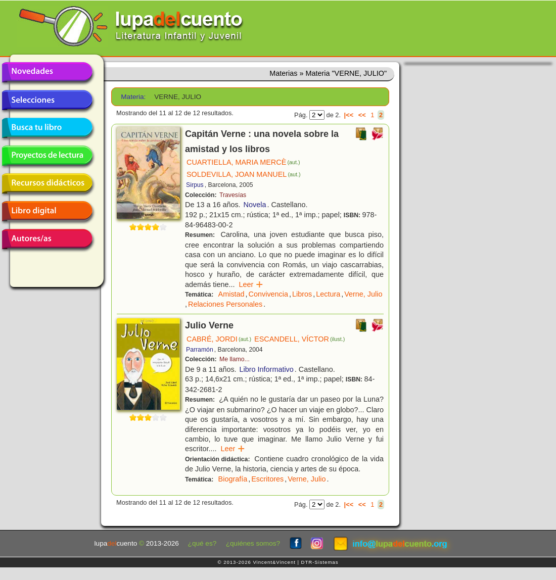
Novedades (47, 72)
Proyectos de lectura (47, 156)
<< (362, 115)
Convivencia (268, 294)
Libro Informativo (267, 369)
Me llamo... (234, 359)
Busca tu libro (47, 128)
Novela (255, 205)
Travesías (232, 195)
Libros (302, 294)
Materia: (133, 97)
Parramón (199, 349)
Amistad (231, 294)
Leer (251, 284)
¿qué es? (202, 543)
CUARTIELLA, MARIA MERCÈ (243, 162)
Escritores (267, 479)
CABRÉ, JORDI (219, 339)
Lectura (328, 294)
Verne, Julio (363, 294)
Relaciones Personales (225, 304)
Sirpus (195, 184)
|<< (349, 115)
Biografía (233, 479)
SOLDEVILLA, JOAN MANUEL (244, 174)
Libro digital (47, 211)
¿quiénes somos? (253, 543)
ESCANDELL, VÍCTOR (299, 339)
